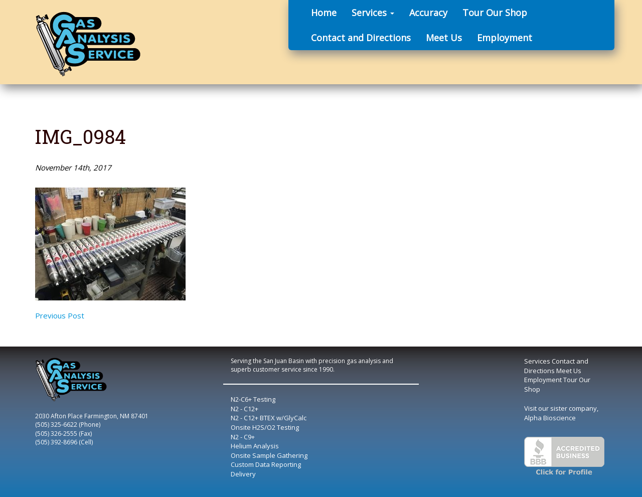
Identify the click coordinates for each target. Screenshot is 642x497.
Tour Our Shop (494, 13)
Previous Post (59, 315)
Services (373, 13)
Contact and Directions (361, 38)
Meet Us (444, 38)
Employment (504, 38)
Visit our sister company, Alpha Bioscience (561, 413)
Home (324, 13)
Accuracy (428, 13)
